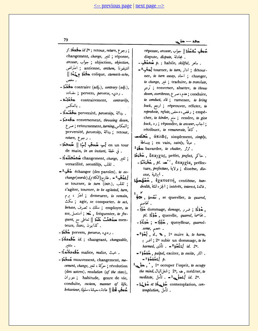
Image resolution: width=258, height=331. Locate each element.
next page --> (149, 5)
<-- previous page (113, 5)
